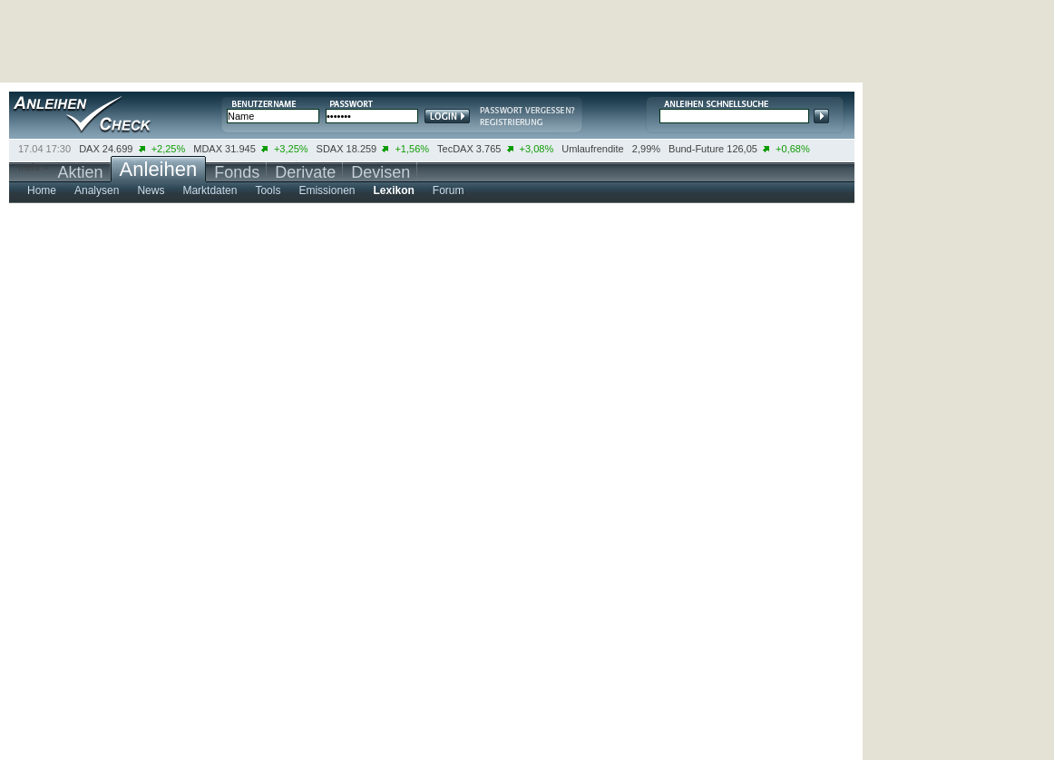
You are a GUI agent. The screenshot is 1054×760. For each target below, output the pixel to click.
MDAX (207, 148)
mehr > (34, 166)
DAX (89, 148)
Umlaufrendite (592, 148)
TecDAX (455, 148)
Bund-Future (696, 148)
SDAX (330, 148)
